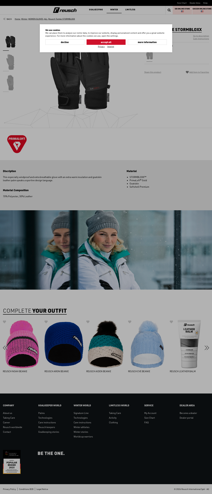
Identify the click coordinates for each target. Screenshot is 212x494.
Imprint (110, 46)
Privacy (101, 46)
